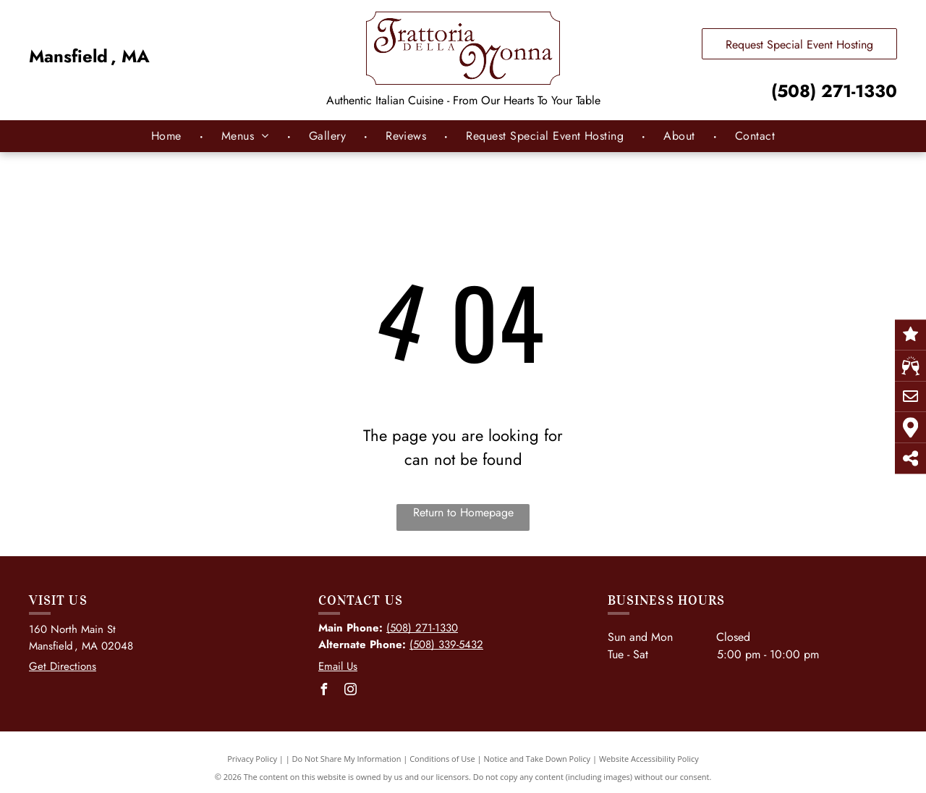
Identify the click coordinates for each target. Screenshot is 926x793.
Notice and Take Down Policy (537, 758)
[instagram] (350, 691)
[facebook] (324, 691)
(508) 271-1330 (834, 91)
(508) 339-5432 (446, 645)
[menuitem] (168, 136)
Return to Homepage (463, 512)
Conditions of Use (442, 758)
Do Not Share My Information (347, 758)
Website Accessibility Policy (649, 758)
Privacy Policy (252, 758)
